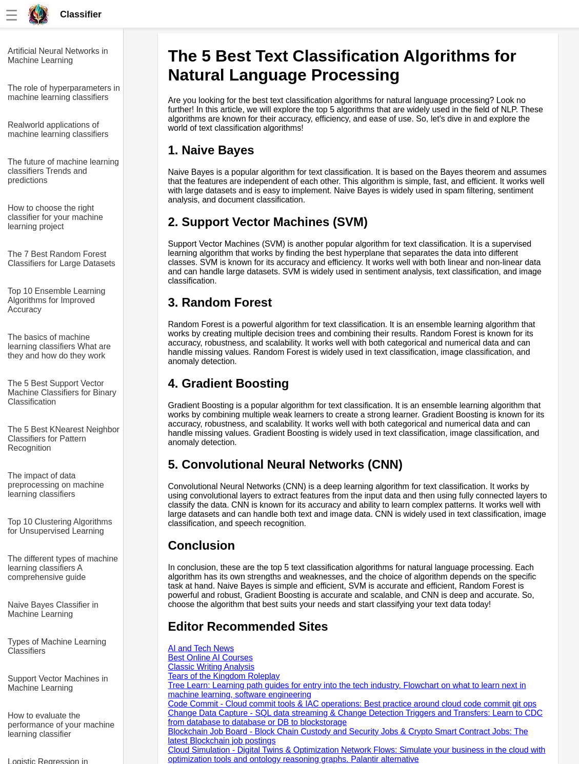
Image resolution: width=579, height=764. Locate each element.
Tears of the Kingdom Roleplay (224, 676)
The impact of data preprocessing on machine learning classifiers (56, 484)
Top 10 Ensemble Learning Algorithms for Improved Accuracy (56, 300)
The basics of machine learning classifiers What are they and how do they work (59, 346)
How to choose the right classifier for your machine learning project (55, 217)
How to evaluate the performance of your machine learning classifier (61, 724)
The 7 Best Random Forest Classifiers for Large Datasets (61, 259)
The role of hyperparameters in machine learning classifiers (64, 93)
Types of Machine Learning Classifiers (57, 646)
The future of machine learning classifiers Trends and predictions (63, 171)
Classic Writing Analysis (211, 666)
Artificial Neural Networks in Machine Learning (58, 56)
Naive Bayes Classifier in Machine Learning (53, 609)
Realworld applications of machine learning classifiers (58, 129)
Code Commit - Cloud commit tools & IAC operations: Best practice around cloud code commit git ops (352, 703)
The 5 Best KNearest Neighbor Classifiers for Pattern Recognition (63, 438)
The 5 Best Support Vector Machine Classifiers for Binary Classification (62, 392)
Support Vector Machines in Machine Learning (58, 683)
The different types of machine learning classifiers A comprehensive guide (63, 567)
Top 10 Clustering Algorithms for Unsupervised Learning (60, 526)
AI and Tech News (201, 648)
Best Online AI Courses (210, 657)
